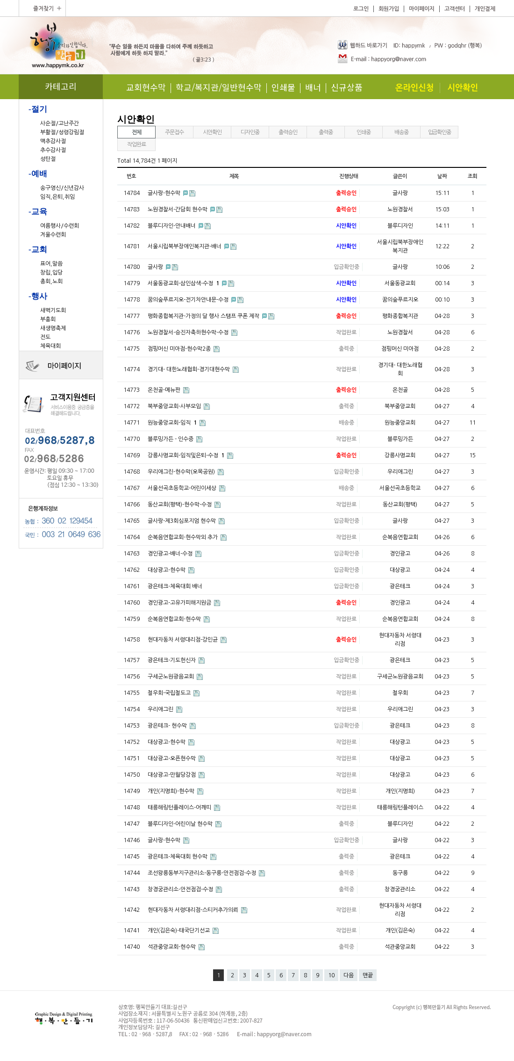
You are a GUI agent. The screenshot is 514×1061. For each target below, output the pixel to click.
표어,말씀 (51, 264)
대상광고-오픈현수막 (172, 758)
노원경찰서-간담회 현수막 (178, 209)
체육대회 (50, 346)
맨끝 (368, 975)
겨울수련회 (53, 235)
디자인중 (250, 132)
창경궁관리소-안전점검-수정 (181, 889)
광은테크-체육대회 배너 (175, 586)
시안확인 (212, 132)
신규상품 (347, 87)
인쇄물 (283, 87)
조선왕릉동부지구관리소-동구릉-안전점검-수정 (202, 873)
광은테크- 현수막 (168, 726)
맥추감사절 (53, 141)
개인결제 (485, 9)
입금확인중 (439, 132)
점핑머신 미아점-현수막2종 (180, 349)
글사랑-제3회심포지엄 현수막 (182, 521)
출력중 (325, 132)
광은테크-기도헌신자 (172, 660)
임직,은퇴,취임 (57, 197)
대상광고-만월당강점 (172, 775)
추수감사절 (53, 150)
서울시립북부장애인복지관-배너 (185, 246)
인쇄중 (363, 132)
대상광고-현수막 (167, 570)
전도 (45, 337)
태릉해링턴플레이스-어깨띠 (180, 807)
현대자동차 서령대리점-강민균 (183, 639)
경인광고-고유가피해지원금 (180, 603)
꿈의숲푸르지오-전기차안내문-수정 (189, 300)
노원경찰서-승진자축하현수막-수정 (189, 332)
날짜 (442, 176)
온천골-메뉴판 (165, 390)
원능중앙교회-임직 (173, 423)
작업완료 (136, 144)
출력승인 (287, 132)
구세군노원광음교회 (171, 676)
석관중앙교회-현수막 (172, 947)
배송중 (401, 132)
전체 (136, 132)
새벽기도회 (53, 310)
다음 (348, 975)
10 (331, 975)
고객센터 (454, 9)
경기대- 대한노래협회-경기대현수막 (189, 369)
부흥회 (48, 319)
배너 (313, 87)
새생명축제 (53, 328)
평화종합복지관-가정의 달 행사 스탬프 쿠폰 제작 (204, 316)
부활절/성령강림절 (62, 132)
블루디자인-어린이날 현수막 (181, 824)
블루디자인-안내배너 (172, 226)
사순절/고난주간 (59, 123)
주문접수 (174, 132)
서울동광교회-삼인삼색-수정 (184, 283)
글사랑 (156, 267)
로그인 (361, 9)
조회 (472, 176)
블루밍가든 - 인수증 (171, 439)
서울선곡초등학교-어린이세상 (183, 488)
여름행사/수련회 (59, 226)
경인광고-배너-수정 (171, 553)
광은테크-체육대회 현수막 (178, 856)
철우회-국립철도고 (170, 693)
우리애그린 (161, 709)
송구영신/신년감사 (62, 188)
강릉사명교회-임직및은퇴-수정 (187, 455)
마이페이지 (422, 9)
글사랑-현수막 (165, 193)
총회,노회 (51, 281)
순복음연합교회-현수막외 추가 (183, 537)
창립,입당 (51, 272)
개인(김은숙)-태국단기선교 (179, 930)
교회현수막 (146, 87)
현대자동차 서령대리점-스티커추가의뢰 (194, 910)
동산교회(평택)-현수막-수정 (180, 504)
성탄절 (48, 159)
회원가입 (388, 9)
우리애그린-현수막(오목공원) (182, 472)
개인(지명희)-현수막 (172, 791)
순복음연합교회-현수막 (175, 619)
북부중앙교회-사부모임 (175, 406)
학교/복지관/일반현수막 (219, 87)
